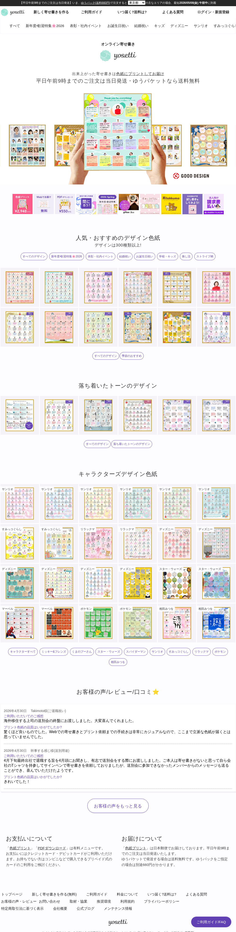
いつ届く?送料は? (162, 894)
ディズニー (179, 26)
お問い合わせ (49, 901)
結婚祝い (141, 26)
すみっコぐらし (179, 651)
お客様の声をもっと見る (118, 806)
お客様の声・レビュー (19, 901)
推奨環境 (104, 901)
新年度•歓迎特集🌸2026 (45, 26)
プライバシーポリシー (161, 901)
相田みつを (118, 662)
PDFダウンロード (52, 848)
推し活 (186, 256)
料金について (127, 894)
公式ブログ (85, 908)
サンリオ (201, 26)
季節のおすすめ (132, 356)
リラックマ (201, 651)
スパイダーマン (136, 651)
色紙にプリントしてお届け (140, 74)
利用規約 (127, 901)
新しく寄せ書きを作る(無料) (54, 894)
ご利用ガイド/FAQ (211, 922)
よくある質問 (196, 894)
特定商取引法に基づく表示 (22, 908)
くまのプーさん (82, 651)
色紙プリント (20, 848)
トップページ (11, 894)
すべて (14, 26)
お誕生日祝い (118, 26)
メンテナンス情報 (118, 908)
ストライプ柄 (204, 256)
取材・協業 (78, 901)
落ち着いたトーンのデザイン (131, 444)
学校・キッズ (167, 256)
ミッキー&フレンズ (54, 651)
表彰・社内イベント (86, 26)
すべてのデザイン (34, 256)
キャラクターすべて (23, 651)
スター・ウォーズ (108, 651)
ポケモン (220, 651)
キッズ (159, 26)
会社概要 (60, 908)
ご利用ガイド (96, 894)
